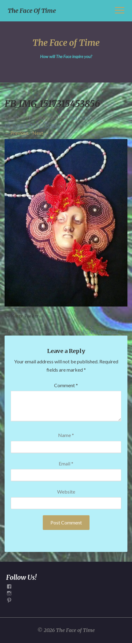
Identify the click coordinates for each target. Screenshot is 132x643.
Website (66, 491)
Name (66, 435)
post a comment (100, 331)
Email (66, 463)
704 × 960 (79, 117)
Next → (40, 133)
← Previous (17, 133)
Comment (66, 385)
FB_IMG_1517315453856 (32, 125)
